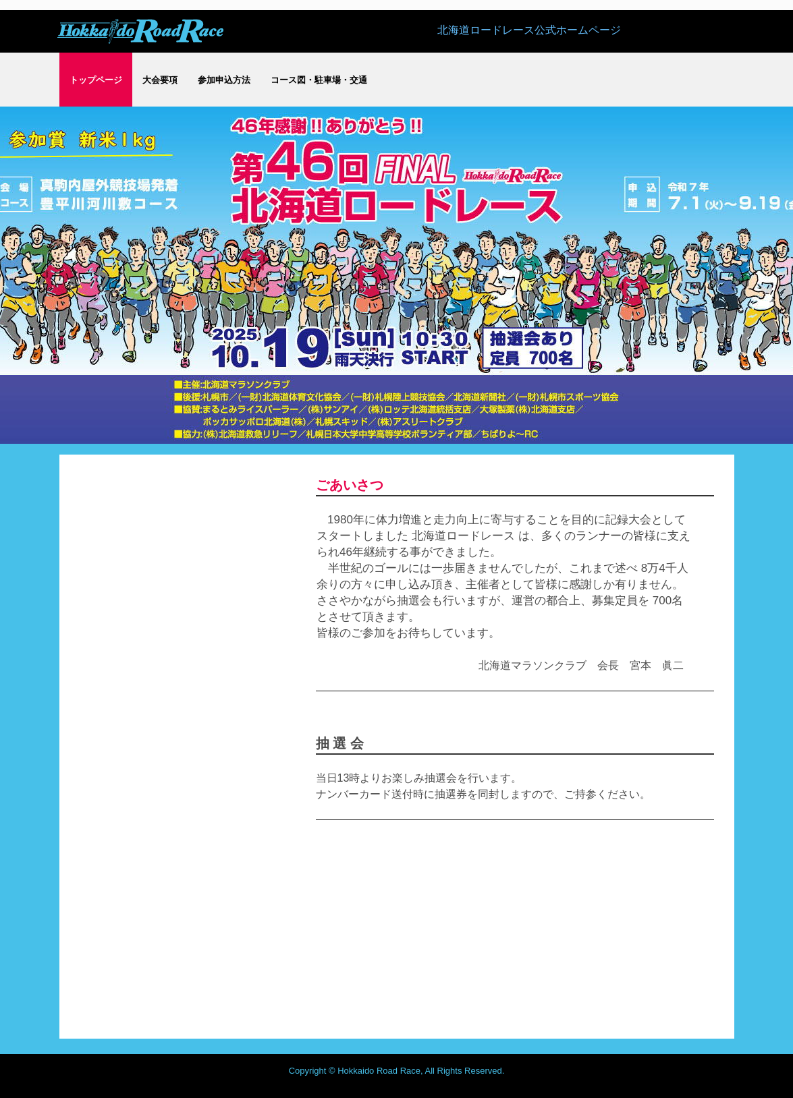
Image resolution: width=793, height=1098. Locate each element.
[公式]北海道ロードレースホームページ (140, 30)
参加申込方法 (224, 80)
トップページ (96, 80)
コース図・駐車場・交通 (319, 80)
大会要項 (159, 80)
